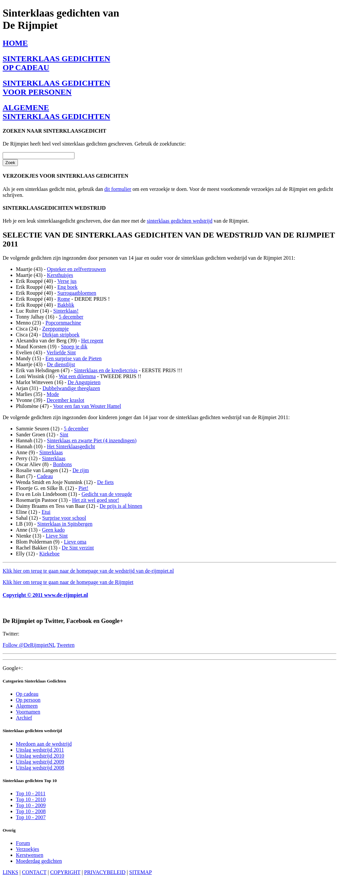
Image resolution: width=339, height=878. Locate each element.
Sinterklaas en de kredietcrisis (106, 370)
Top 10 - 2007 (31, 817)
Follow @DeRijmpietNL (29, 645)
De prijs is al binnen (121, 506)
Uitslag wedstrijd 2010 (40, 756)
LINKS (10, 872)
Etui (46, 512)
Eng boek (67, 287)
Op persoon (28, 700)
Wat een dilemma (77, 376)
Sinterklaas (51, 452)
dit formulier (117, 189)
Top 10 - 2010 (31, 799)
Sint (64, 434)
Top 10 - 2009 (31, 805)
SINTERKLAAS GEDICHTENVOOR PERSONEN (56, 87)
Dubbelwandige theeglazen (71, 388)
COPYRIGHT (65, 872)
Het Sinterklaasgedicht (71, 446)
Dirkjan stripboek (60, 334)
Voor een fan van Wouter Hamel (87, 406)
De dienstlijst (61, 364)
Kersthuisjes (60, 275)
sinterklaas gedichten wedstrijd (179, 221)
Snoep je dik (74, 346)
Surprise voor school (64, 518)
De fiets (105, 482)
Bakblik (65, 305)
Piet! (83, 488)
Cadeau (45, 476)
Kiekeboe (49, 553)
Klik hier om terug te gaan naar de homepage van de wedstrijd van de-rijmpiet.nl (88, 571)
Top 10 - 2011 (30, 793)
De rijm (81, 470)
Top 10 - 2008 (31, 811)
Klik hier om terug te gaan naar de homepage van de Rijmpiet (68, 582)
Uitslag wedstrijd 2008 (40, 767)
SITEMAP (140, 872)
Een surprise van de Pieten (73, 358)
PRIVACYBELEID (104, 872)
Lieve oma (75, 542)
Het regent (92, 340)
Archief (24, 718)
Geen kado (53, 530)
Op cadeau (27, 694)
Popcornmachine (63, 323)
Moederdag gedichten (39, 861)
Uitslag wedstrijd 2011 (40, 750)
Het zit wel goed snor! (95, 500)
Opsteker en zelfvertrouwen (76, 269)
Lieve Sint (57, 536)
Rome (63, 299)
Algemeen (27, 706)
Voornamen (28, 712)
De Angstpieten (84, 382)
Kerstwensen (29, 855)
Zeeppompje (55, 328)
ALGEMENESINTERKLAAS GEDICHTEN (56, 112)
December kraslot (65, 400)
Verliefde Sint (61, 352)
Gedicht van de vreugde (106, 494)
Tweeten (65, 645)
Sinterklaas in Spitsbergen (64, 524)
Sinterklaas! (65, 311)
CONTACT (34, 872)
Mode (53, 394)
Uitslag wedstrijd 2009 (40, 762)
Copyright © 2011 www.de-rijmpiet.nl (45, 595)
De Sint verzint (78, 547)
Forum (23, 843)
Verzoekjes (27, 849)
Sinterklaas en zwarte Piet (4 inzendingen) (92, 440)
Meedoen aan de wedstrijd (44, 744)
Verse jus (66, 281)
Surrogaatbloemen (76, 293)
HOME (15, 43)
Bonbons (62, 464)
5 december (71, 317)
